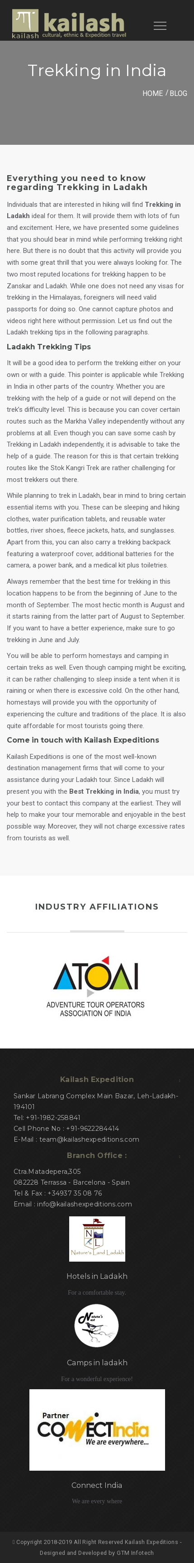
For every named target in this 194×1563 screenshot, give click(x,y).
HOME (152, 93)
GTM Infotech (135, 1552)
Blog (178, 93)
